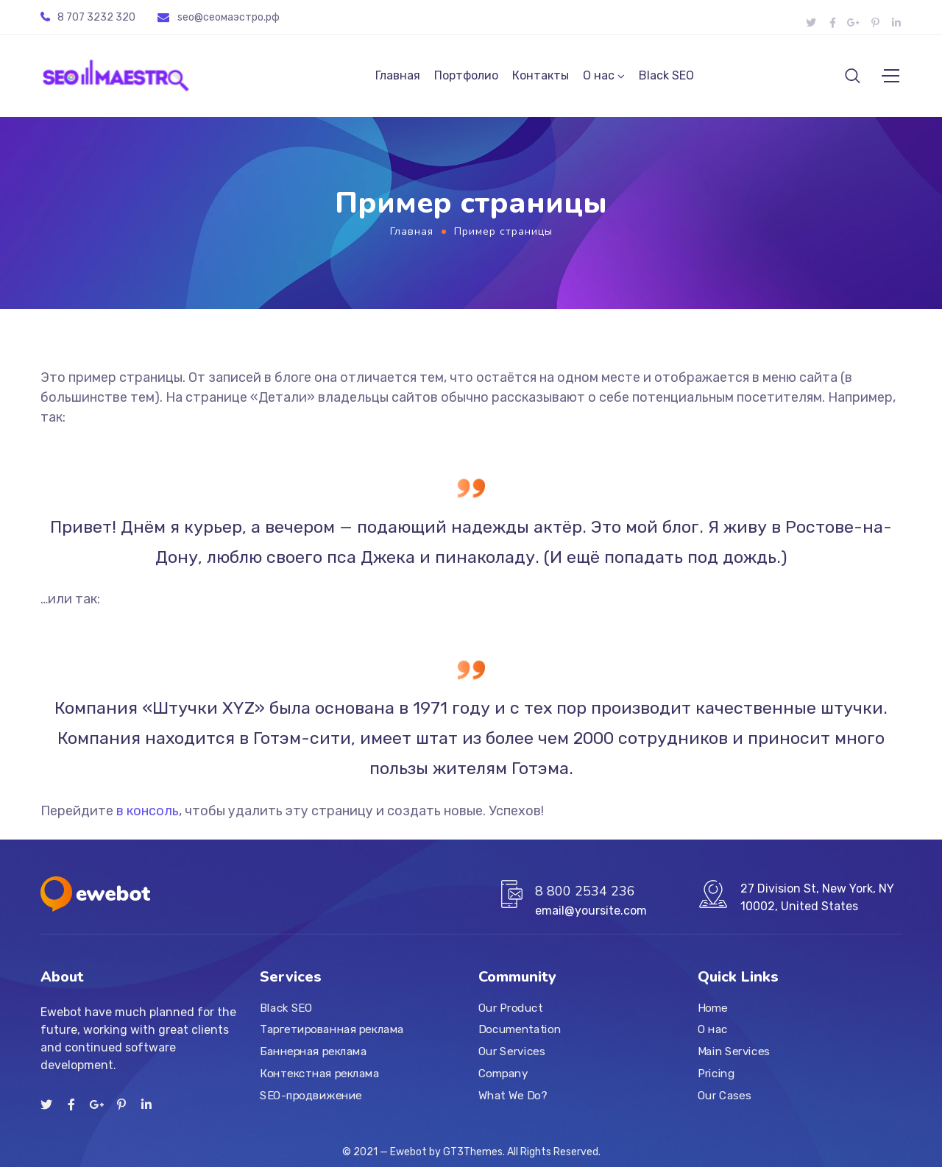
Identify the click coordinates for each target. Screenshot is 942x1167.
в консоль (147, 816)
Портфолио (466, 78)
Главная (397, 78)
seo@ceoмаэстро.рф (228, 17)
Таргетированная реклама (332, 1030)
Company (503, 1073)
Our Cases (724, 1095)
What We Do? (512, 1095)
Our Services (511, 1051)
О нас (599, 78)
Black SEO (666, 78)
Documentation (519, 1030)
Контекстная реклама (319, 1073)
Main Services (734, 1051)
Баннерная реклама (313, 1051)
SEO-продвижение (311, 1095)
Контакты (540, 78)
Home (713, 1008)
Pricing (716, 1073)
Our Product (510, 1008)
